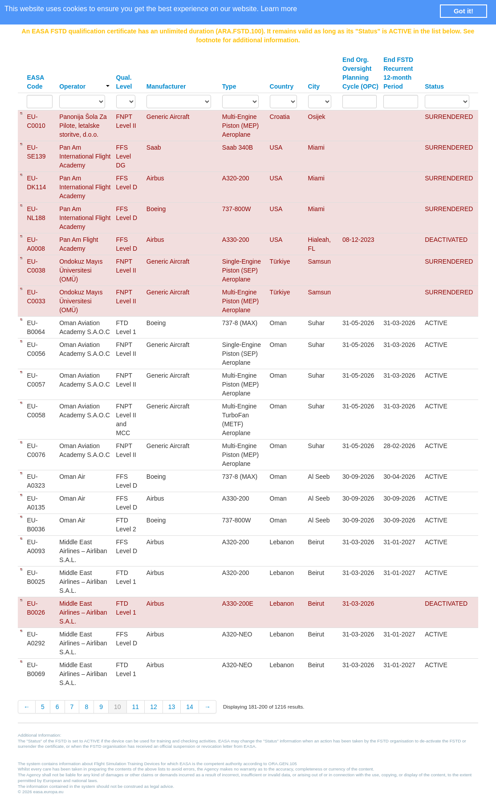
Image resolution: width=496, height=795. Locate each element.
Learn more (278, 8)
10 (117, 706)
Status (434, 86)
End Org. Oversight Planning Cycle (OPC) (360, 73)
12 (153, 706)
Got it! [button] (463, 11)
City (314, 86)
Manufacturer (166, 86)
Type (229, 86)
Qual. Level (124, 82)
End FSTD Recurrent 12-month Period (398, 73)
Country (282, 86)
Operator (84, 86)
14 (189, 706)
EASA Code (35, 82)
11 (135, 706)
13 (171, 706)
